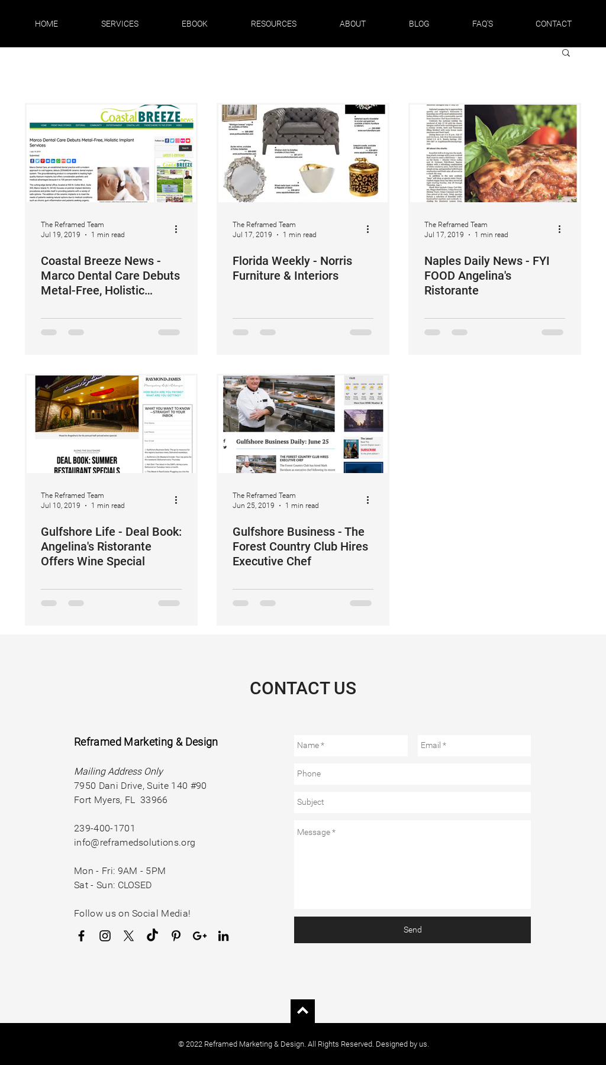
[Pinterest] (176, 935)
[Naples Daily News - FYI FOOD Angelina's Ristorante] (494, 153)
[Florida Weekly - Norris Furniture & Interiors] (303, 153)
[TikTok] (152, 935)
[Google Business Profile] (199, 935)
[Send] (412, 930)
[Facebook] (81, 935)
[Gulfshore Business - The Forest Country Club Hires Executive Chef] (303, 424)
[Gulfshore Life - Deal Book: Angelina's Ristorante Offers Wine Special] (111, 424)
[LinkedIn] (223, 935)
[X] (128, 935)
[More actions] (180, 229)
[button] (119, 23)
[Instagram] (105, 935)
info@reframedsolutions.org (134, 842)
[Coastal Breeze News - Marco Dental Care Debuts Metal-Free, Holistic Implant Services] (111, 153)
